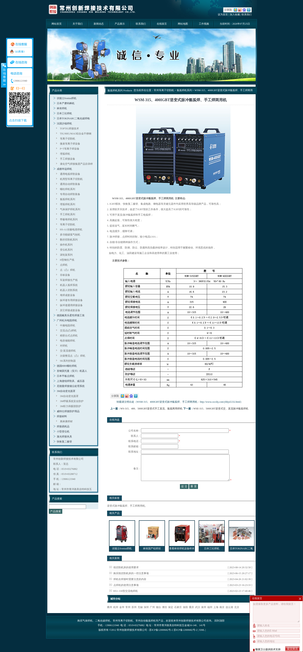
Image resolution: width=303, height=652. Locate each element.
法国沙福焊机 (64, 123)
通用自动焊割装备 (70, 184)
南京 (222, 615)
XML (202, 638)
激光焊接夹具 (64, 436)
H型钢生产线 (67, 259)
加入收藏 (235, 14)
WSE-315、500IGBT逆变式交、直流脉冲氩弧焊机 (220, 408)
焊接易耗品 (63, 426)
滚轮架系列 (66, 254)
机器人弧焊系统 (69, 285)
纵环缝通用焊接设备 (71, 305)
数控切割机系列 (69, 239)
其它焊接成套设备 (70, 310)
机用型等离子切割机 (71, 179)
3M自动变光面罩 (66, 391)
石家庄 (178, 615)
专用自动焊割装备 (70, 194)
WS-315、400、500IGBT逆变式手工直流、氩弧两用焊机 (151, 408)
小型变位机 (63, 431)
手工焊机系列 (67, 214)
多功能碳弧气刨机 (70, 234)
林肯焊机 (62, 108)
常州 (127, 615)
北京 (236, 615)
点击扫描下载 (18, 120)
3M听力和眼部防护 (70, 406)
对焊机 (64, 345)
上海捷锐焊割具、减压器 (71, 381)
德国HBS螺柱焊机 (67, 365)
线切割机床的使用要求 (126, 575)
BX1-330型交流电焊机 (125, 599)
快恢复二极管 (64, 441)
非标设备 (65, 275)
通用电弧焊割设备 (70, 174)
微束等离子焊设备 (70, 143)
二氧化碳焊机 (102, 629)
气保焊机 (87, 629)
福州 (209, 615)
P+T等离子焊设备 (70, 148)
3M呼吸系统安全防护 (72, 401)
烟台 (158, 615)
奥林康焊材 (66, 421)
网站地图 (183, 23)
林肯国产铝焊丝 (152, 556)
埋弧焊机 (65, 153)
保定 (170, 615)
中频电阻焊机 (67, 325)
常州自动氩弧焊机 (146, 629)
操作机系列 (66, 244)
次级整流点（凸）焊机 (72, 355)
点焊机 (64, 264)
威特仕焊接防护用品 (68, 411)
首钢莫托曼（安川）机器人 (72, 370)
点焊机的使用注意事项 (126, 593)
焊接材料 (62, 416)
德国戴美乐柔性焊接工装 (71, 315)
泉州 (203, 615)
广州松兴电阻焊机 (67, 320)
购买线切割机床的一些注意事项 (131, 581)
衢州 (109, 615)
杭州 (115, 615)
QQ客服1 (20, 51)
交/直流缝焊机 (68, 350)
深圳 (146, 615)
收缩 (4, 75)
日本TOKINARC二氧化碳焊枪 (73, 118)
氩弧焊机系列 (67, 199)
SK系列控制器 (68, 360)
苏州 (134, 615)
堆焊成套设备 (67, 295)
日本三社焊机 (64, 113)
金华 (121, 615)
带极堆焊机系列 (69, 219)
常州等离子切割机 (164, 90)
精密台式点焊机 (69, 335)
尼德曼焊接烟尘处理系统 (71, 386)
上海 (215, 615)
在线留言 (162, 23)
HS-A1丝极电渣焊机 (71, 229)
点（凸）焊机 (67, 269)
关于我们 (78, 23)
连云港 (229, 615)
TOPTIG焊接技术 (69, 128)
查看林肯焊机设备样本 (181, 556)
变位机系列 (66, 249)
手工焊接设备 (67, 158)
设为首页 (223, 14)
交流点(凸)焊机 (68, 330)
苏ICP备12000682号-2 (185, 638)
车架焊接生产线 (69, 280)
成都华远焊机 (64, 168)
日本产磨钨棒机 (65, 103)
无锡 (140, 615)
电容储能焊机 (67, 340)
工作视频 (204, 23)
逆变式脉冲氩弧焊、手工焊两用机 (126, 514)
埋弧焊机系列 (67, 204)
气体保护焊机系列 (70, 209)
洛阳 (185, 615)
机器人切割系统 (69, 290)
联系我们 (247, 14)
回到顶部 (219, 629)
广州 (152, 615)
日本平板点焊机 (65, 375)
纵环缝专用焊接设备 (71, 300)
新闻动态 (99, 23)
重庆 (191, 615)
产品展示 (120, 23)
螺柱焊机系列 (67, 189)
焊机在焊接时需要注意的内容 (129, 587)
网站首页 (57, 23)
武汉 (197, 615)
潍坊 (164, 615)
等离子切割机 (67, 138)
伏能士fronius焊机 (67, 98)
